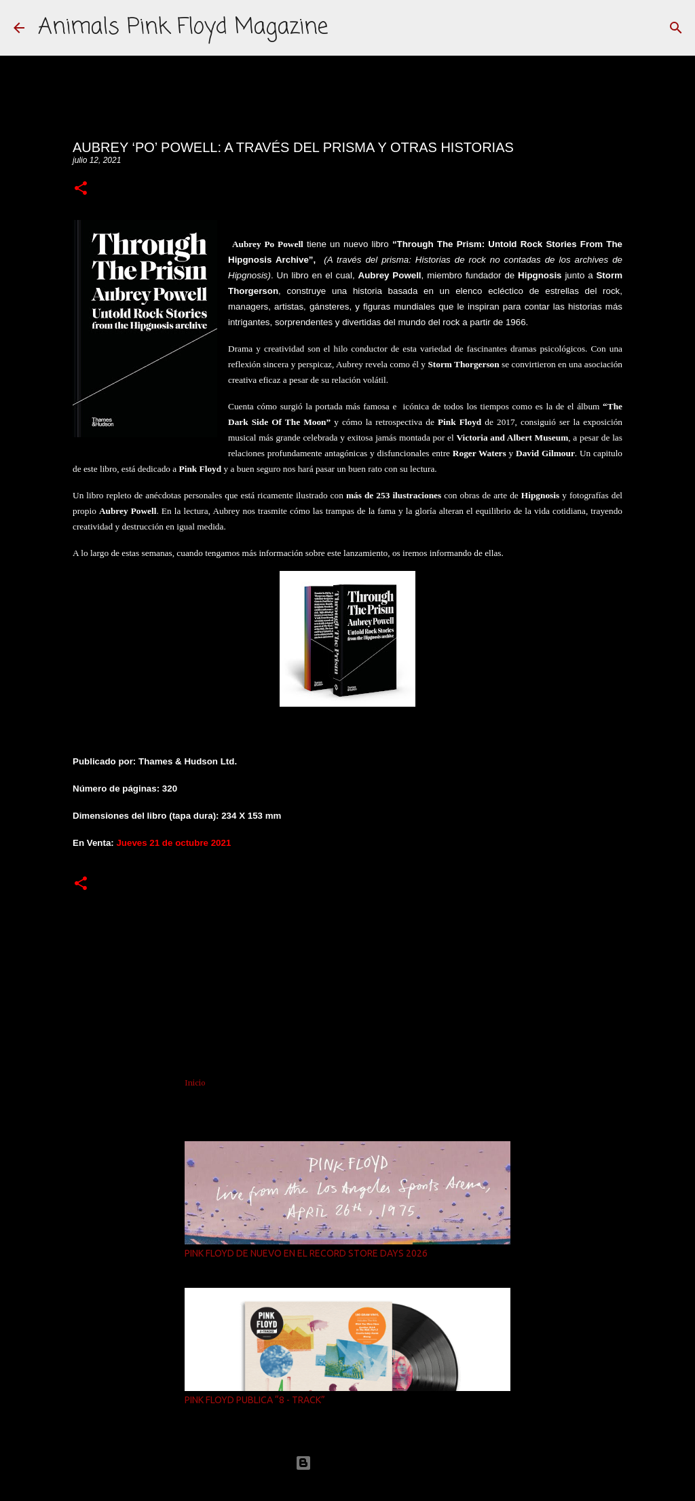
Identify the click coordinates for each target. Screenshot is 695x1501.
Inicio (195, 1083)
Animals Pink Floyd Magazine (183, 27)
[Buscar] (676, 28)
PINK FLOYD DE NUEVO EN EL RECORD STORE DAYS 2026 (306, 1253)
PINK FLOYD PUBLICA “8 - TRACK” (255, 1399)
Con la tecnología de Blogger (347, 1463)
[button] (81, 189)
